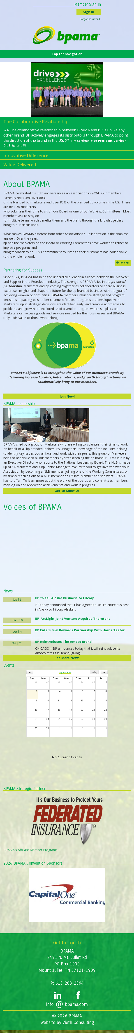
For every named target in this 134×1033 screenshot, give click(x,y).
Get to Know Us (67, 490)
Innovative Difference (26, 155)
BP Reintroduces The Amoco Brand (63, 641)
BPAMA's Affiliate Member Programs (30, 850)
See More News (67, 658)
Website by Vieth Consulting (67, 1022)
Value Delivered (19, 164)
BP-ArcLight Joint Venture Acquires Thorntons (72, 618)
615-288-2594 (69, 983)
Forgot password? (90, 19)
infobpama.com (67, 1004)
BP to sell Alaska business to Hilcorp (64, 598)
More (122, 263)
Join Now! (67, 396)
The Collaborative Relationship (36, 121)
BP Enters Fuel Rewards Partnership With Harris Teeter (80, 630)
